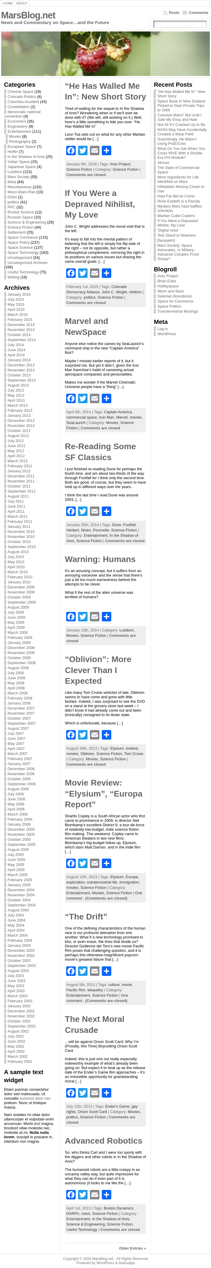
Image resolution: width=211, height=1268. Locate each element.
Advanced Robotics (103, 1140)
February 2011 (20, 521)
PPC (11, 207)
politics (13, 202)
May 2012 (16, 451)
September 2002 (22, 1026)
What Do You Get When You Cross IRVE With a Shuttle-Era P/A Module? (181, 153)
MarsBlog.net (28, 15)
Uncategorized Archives (27, 262)
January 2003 (19, 1006)
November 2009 (21, 592)
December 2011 (21, 476)
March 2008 (18, 693)
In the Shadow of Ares (26, 156)
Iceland (132, 748)
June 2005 (17, 859)
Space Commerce (23, 237)
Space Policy (19, 242)
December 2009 (21, 587)
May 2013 (16, 395)
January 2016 (19, 294)
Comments (198, 12)
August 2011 (18, 496)
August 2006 (18, 789)
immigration (129, 882)
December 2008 (21, 647)
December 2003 (21, 950)
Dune (116, 525)
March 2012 (18, 461)
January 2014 (19, 360)
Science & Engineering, (86, 1224)
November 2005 (21, 834)
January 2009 (19, 642)
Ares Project (120, 164)
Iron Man (106, 417)
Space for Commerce (175, 301)
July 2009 (16, 612)
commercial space (81, 417)
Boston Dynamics (119, 1208)
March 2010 (18, 572)
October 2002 (19, 1021)
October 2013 (19, 375)
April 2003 (16, 991)
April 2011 (16, 511)
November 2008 (21, 652)
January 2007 (19, 764)
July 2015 (16, 299)
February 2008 (20, 698)
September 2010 (22, 546)
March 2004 (18, 935)
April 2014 (16, 355)
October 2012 (19, 430)
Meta (12, 182)
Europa (132, 877)
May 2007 (16, 743)
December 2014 (21, 324)
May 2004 (16, 925)
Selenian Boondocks (174, 296)
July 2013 (16, 390)
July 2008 (16, 673)
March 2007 (18, 753)
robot (85, 1213)
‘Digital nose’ (168, 230)
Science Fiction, (120, 1224)
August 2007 (18, 728)
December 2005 (21, 829)
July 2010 (16, 557)
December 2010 (21, 531)
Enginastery (18, 126)
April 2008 (16, 688)
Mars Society (19, 177)
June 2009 (17, 617)
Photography (20, 141)
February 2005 (20, 880)
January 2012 (19, 471)
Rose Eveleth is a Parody (178, 201)
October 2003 (19, 960)
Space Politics (169, 306)
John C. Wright (114, 292)
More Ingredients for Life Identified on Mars (178, 179)
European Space (22, 146)
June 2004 (17, 920)
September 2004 (22, 905)
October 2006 (19, 779)
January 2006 (19, 824)
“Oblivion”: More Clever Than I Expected (98, 670)
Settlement (17, 232)
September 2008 (22, 663)
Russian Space (20, 217)
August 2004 (18, 910)
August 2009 (18, 607)
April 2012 (16, 456)
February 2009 (20, 637)
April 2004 (16, 930)
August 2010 (18, 552)
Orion (12, 197)
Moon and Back (170, 291)
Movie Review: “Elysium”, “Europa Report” (103, 793)
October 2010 (19, 541)
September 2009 (22, 602)
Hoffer (13, 151)
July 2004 (16, 915)
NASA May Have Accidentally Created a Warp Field (182, 131)
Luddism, (127, 630)
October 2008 (19, 658)
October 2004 (19, 900)
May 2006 (16, 804)
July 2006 (16, 794)
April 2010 (16, 567)
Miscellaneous (20, 187)
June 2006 (17, 799)
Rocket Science (21, 212)
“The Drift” (86, 916)
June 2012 (17, 446)
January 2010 (19, 582)
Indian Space (19, 161)
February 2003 (20, 1001)
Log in (162, 329)
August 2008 (18, 668)
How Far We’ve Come (175, 196)
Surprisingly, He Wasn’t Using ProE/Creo (176, 141)
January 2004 (19, 945)
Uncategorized (20, 257)
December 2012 (21, 420)
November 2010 (21, 536)
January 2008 (19, 703)
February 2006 (20, 819)
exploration (75, 882)
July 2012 (16, 441)
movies (136, 417)
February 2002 (20, 1061)
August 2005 (18, 849)
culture (114, 984)
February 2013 (20, 410)
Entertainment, (97, 535)
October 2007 (19, 718)
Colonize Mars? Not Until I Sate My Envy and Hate (179, 117)
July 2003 (16, 975)
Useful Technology (23, 272)
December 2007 (21, 708)
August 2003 (18, 970)
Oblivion (87, 753)
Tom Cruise (133, 753)
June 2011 (17, 506)
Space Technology (23, 252)
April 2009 (16, 627)
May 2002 (16, 1046)
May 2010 (16, 562)
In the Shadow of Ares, (111, 1219)
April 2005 (16, 870)
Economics (17, 121)
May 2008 (16, 683)
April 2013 (16, 400)
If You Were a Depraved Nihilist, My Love (100, 204)
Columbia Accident (23, 101)
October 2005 (19, 839)
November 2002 (21, 1016)
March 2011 (18, 516)
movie (127, 984)
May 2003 (16, 986)
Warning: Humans (100, 559)
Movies (15, 136)
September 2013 (22, 380)
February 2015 (20, 319)
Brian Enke (166, 281)
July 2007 (16, 733)
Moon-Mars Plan (22, 192)
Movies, (113, 422)
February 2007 (20, 758)
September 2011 (22, 491)
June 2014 (17, 350)
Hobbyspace (167, 286)
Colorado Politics (22, 96)
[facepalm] (166, 240)
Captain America (118, 412)
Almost (163, 162)
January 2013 (19, 415)
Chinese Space (21, 91)
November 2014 (21, 329)
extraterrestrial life (102, 882)
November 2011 (21, 481)
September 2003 (22, 965)
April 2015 (16, 309)
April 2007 (16, 748)
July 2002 (16, 1036)
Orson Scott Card (92, 1111)
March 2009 (18, 632)
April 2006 (16, 809)
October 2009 (19, 597)
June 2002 (17, 1041)
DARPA (72, 1213)
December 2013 (21, 365)
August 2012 (18, 435)
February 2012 (20, 466)
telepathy (95, 990)
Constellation (19, 107)
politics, (91, 297)
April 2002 (16, 1051)
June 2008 (17, 678)
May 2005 (16, 864)
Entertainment (19, 131)
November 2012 (21, 425)
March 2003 (18, 996)
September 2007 (22, 723)
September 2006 (22, 784)
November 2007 (21, 713)
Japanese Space (22, 166)
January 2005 (19, 885)
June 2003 (17, 981)
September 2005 (22, 844)
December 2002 (21, 1011)
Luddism (15, 172)
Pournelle (101, 530)
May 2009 (16, 622)
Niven (86, 530)
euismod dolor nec (35, 1098)
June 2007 (17, 738)
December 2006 (21, 769)
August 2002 (18, 1031)
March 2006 (18, 814)
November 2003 (21, 955)
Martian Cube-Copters (176, 215)
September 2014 (22, 340)
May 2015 (16, 304)
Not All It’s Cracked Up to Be (181, 124)
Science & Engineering (27, 222)
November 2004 (21, 895)
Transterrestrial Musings (177, 311)
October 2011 (19, 486)
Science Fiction (21, 227)
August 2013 (18, 385)
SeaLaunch (76, 422)
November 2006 (21, 774)
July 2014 (16, 345)
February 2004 (20, 940)
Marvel (121, 417)
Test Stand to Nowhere (176, 235)
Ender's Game (117, 1106)
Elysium (117, 748)
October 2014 (19, 335)
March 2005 (18, 875)
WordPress (166, 334)
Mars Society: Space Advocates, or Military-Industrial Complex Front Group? (178, 252)
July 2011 (16, 501)
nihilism (135, 292)
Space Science (20, 247)
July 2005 (16, 854)
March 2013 (18, 405)
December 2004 (21, 890)
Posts (174, 12)
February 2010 (20, 577)
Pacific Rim (75, 990)
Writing (14, 277)
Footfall (129, 525)
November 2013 (21, 370)
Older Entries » (132, 1248)
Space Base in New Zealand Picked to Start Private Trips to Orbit (181, 105)
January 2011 (19, 526)
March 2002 (18, 1056)
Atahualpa (126, 1263)
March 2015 (18, 314)
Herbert (72, 530)
